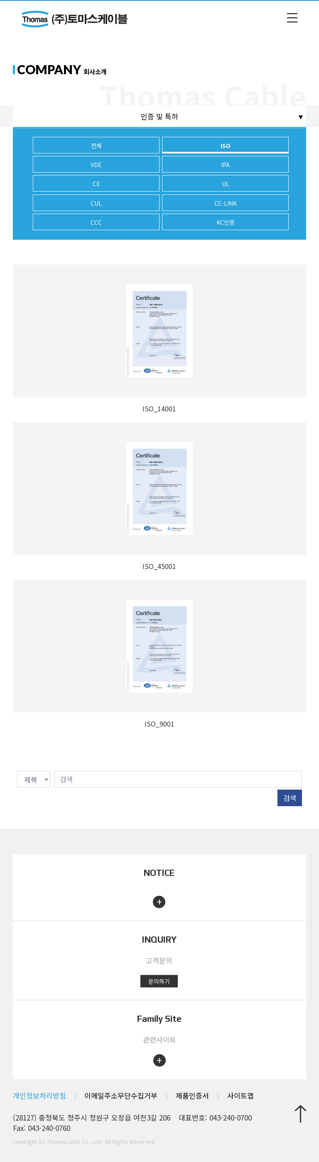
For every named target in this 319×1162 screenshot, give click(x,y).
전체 (96, 145)
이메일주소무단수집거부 (120, 1095)
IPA (225, 164)
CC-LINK (225, 203)
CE (96, 184)
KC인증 (225, 222)
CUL (96, 203)
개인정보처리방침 (39, 1095)
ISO (226, 145)
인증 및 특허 (159, 116)
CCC (96, 222)
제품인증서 (192, 1095)
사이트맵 (240, 1095)
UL (225, 184)
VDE (96, 164)
